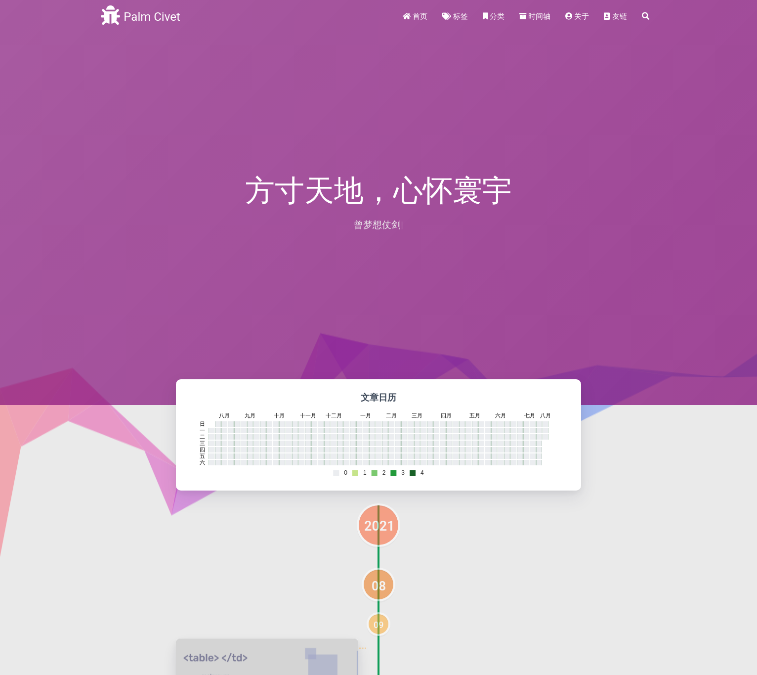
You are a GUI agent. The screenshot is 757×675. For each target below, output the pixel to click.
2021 (379, 526)
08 (379, 586)
